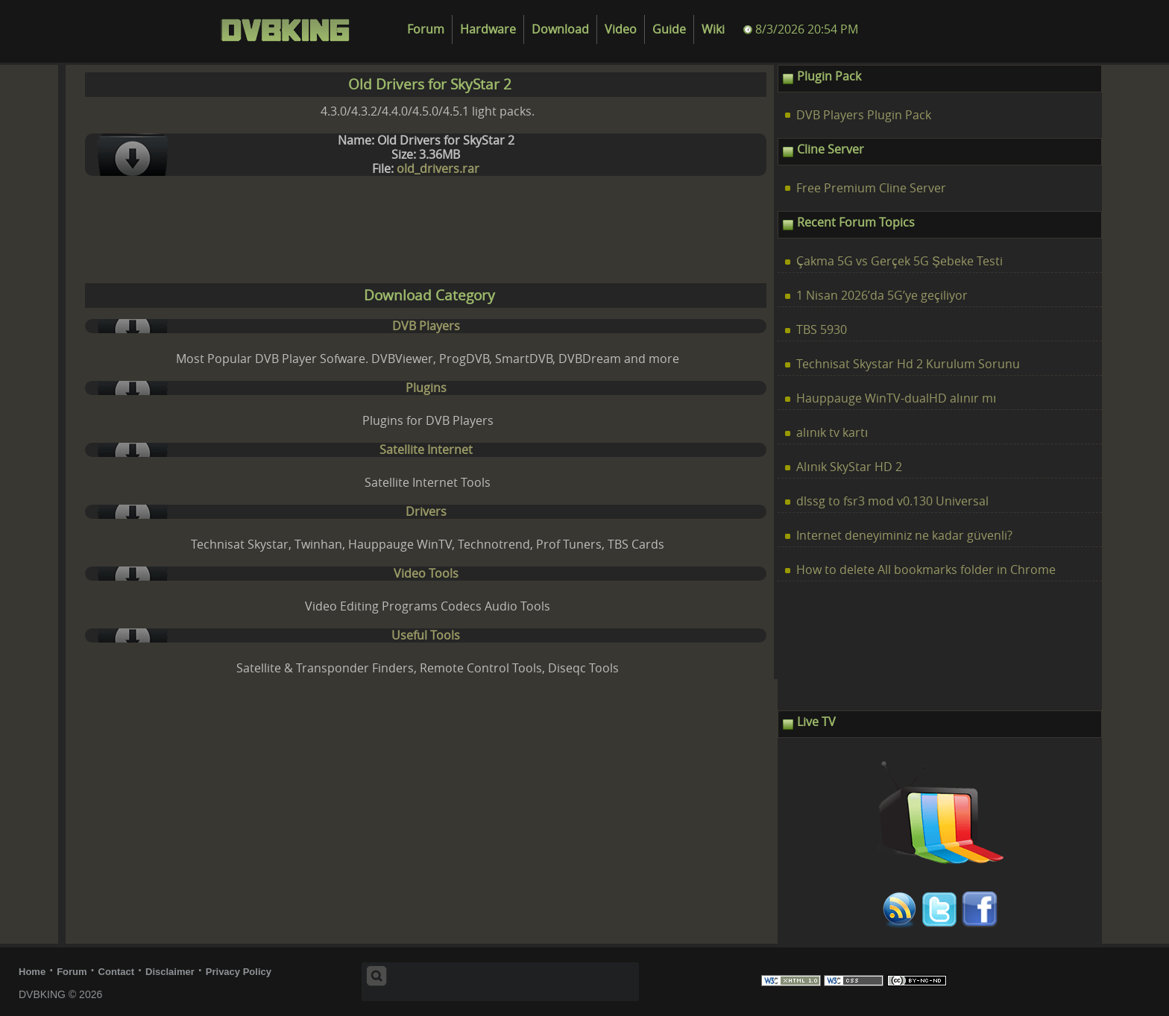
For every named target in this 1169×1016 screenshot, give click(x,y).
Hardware (488, 29)
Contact (116, 971)
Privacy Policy (238, 971)
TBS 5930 (821, 330)
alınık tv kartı (832, 433)
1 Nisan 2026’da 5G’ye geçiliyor (882, 295)
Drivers (426, 512)
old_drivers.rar (438, 169)
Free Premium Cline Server (871, 188)
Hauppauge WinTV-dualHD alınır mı (896, 398)
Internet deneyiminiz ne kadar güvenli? (904, 535)
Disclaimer (170, 971)
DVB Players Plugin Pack (863, 115)
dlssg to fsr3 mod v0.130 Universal (892, 501)
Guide (669, 29)
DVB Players (426, 326)
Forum (425, 29)
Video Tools (426, 574)
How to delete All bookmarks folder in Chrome (926, 570)
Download (560, 29)
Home (32, 971)
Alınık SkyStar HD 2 (849, 467)
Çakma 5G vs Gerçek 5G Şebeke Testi (899, 261)
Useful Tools (425, 635)
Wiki (713, 29)
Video (621, 29)
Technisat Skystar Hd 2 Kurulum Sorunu (908, 364)
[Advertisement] (422, 233)
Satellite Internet (426, 450)
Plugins (426, 388)
